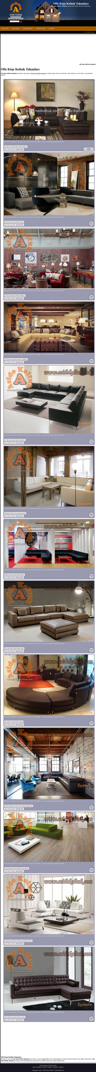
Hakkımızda (16, 28)
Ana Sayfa (5, 28)
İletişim (51, 28)
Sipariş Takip (40, 28)
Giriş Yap (92, 32)
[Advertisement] (48, 50)
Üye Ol (85, 32)
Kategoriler (27, 28)
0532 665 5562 (19, 149)
